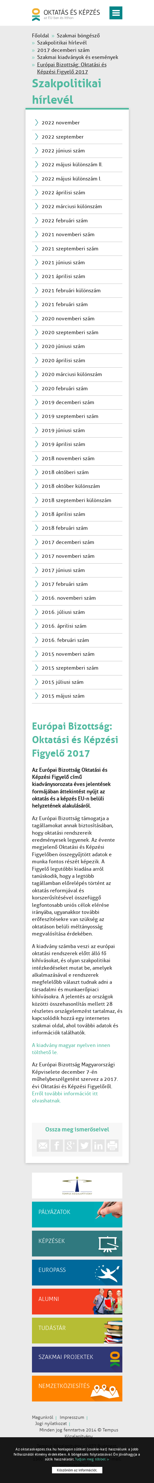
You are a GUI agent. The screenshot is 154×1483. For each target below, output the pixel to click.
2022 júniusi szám (63, 151)
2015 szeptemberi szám (70, 668)
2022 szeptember (63, 137)
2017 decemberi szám (63, 50)
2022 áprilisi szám (63, 192)
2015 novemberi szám (68, 654)
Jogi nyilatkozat (51, 1423)
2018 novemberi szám (68, 458)
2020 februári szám (65, 388)
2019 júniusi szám (63, 430)
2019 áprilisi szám (63, 444)
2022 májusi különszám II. (72, 164)
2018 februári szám (65, 528)
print (112, 1145)
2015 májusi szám (63, 696)
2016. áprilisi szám (64, 626)
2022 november (61, 123)
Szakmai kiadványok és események (77, 57)
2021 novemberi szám (68, 234)
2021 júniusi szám (63, 262)
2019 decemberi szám (68, 402)
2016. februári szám (65, 640)
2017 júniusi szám (63, 570)
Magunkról (42, 1417)
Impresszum (72, 1417)
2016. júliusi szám (63, 612)
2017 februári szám (65, 584)
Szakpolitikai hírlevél (62, 43)
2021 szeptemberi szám (70, 249)
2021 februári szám (65, 304)
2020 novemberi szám (68, 318)
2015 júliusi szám (63, 682)
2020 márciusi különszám (72, 374)
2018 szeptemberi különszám (76, 500)
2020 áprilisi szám (63, 360)
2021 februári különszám (71, 290)
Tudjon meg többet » (92, 1459)
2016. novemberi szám (69, 598)
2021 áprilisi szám (63, 276)
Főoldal (40, 36)
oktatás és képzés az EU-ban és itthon (66, 14)
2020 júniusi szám (63, 346)
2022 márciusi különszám (72, 206)
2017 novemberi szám (68, 556)
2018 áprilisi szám (63, 514)
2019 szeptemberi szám (70, 416)
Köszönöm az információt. (77, 1470)
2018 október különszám (71, 486)
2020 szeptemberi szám (70, 332)
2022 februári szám (65, 221)
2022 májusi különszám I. (71, 179)
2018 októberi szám (65, 472)
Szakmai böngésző (78, 36)
